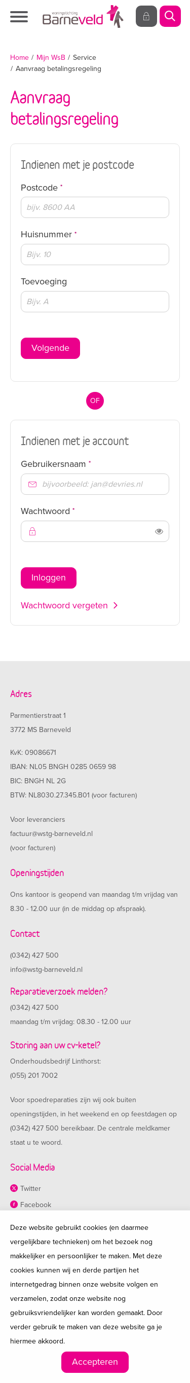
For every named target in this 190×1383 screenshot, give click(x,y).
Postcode (60, 187)
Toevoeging (44, 281)
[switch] (159, 531)
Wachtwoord (66, 511)
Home (19, 57)
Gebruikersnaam (74, 463)
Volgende (50, 347)
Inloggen (48, 577)
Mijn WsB (50, 57)
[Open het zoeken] (170, 16)
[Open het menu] (20, 17)
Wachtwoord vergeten (64, 605)
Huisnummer (67, 234)
